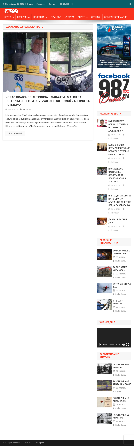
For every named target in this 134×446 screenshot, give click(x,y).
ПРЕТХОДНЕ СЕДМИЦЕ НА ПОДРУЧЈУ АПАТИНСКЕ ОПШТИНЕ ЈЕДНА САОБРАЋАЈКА (119, 200)
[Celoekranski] (127, 344)
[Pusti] (100, 344)
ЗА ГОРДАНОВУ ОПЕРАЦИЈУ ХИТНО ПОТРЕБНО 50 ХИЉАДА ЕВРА (118, 126)
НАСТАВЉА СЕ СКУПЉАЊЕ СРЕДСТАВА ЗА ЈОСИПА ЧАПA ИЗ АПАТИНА (117, 175)
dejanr (118, 391)
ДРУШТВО (56, 17)
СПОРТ (81, 17)
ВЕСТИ (8, 17)
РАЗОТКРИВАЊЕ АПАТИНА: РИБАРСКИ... (121, 416)
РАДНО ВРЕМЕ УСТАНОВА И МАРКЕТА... (120, 269)
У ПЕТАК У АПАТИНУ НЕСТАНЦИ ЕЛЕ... (121, 302)
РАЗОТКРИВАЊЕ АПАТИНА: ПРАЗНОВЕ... (121, 366)
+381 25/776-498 (66, 4)
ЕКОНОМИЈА (23, 17)
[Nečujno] (123, 344)
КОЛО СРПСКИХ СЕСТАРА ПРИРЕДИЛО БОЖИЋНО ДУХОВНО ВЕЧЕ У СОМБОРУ (119, 150)
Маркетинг (41, 4)
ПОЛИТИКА (38, 17)
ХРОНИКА (96, 17)
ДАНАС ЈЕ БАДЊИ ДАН (117, 221)
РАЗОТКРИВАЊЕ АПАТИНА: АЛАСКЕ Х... (122, 383)
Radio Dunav (28, 109)
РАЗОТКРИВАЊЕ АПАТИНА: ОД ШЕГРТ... (121, 399)
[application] (114, 337)
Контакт (52, 4)
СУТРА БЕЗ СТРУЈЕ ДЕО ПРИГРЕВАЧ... (122, 285)
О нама (30, 4)
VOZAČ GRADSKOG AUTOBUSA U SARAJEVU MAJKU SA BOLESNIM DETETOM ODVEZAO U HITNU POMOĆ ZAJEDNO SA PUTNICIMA (48, 101)
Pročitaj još (15, 133)
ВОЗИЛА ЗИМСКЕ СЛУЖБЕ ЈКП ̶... (121, 252)
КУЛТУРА (69, 17)
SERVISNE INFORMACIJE (115, 17)
